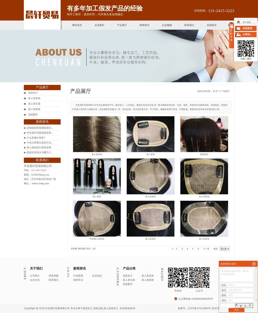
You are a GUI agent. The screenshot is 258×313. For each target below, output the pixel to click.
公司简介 (35, 275)
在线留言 (212, 25)
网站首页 (77, 25)
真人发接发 (34, 109)
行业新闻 (78, 275)
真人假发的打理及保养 (39, 147)
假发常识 (78, 279)
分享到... (247, 34)
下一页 (206, 249)
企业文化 (35, 279)
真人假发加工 (111, 308)
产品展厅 (122, 25)
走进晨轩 (99, 25)
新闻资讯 (144, 25)
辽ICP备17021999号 (199, 308)
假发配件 (33, 114)
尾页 (215, 249)
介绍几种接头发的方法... (40, 142)
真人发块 (150, 154)
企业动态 (97, 275)
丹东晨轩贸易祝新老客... (40, 132)
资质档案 (54, 275)
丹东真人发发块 (97, 239)
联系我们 (189, 25)
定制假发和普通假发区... (40, 127)
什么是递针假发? (36, 137)
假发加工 (33, 93)
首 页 (215, 91)
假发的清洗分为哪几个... (40, 152)
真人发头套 (34, 103)
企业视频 (167, 25)
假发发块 (204, 154)
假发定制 (98, 308)
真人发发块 (34, 98)
